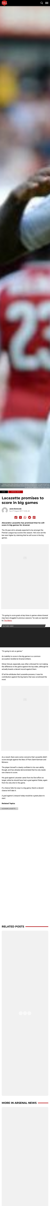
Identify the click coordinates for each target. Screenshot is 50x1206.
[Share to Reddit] (29, 517)
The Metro (8, 621)
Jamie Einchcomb (15, 509)
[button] (42, 3)
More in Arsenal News (19, 1102)
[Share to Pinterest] (34, 517)
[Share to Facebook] (15, 517)
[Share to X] (20, 517)
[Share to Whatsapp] (25, 517)
